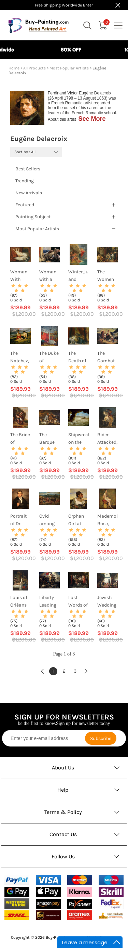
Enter (88, 5)
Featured (24, 205)
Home (14, 68)
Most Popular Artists (69, 68)
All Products (34, 68)
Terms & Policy (63, 812)
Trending (24, 181)
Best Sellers (27, 169)
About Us (63, 767)
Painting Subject (33, 217)
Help (63, 790)
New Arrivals (28, 193)
